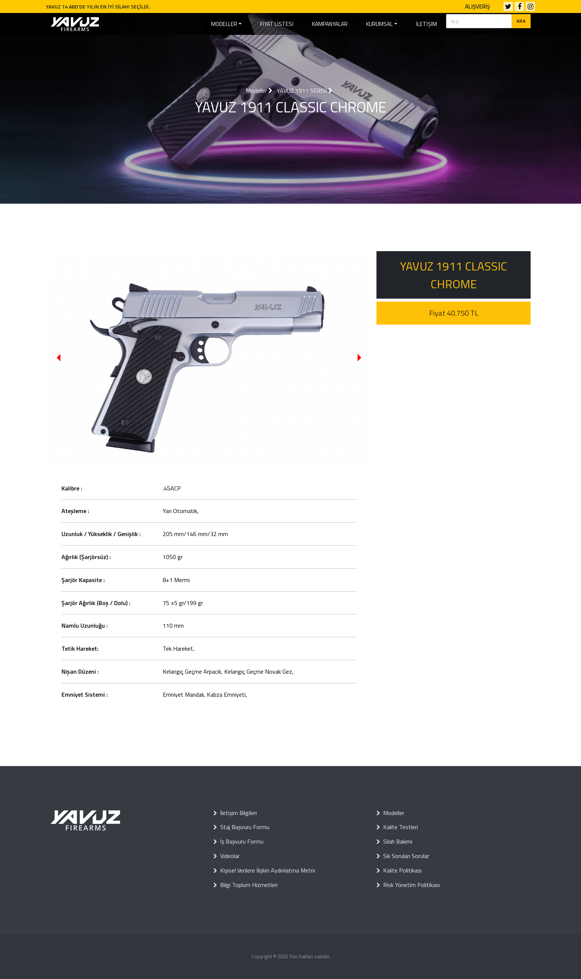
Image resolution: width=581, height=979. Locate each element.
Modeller (259, 90)
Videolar (226, 855)
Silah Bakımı (394, 841)
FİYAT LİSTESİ (276, 24)
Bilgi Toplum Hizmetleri (245, 884)
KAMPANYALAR (330, 24)
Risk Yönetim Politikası (408, 884)
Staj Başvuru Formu (241, 826)
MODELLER (224, 24)
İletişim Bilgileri (235, 812)
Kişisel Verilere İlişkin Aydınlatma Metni (264, 870)
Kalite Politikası (399, 870)
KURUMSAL (379, 24)
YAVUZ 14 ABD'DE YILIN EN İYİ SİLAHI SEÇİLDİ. (98, 6)
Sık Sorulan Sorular (402, 855)
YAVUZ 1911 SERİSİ (304, 90)
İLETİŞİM (426, 24)
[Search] (479, 21)
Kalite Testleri (397, 826)
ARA (521, 20)
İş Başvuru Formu (238, 841)
